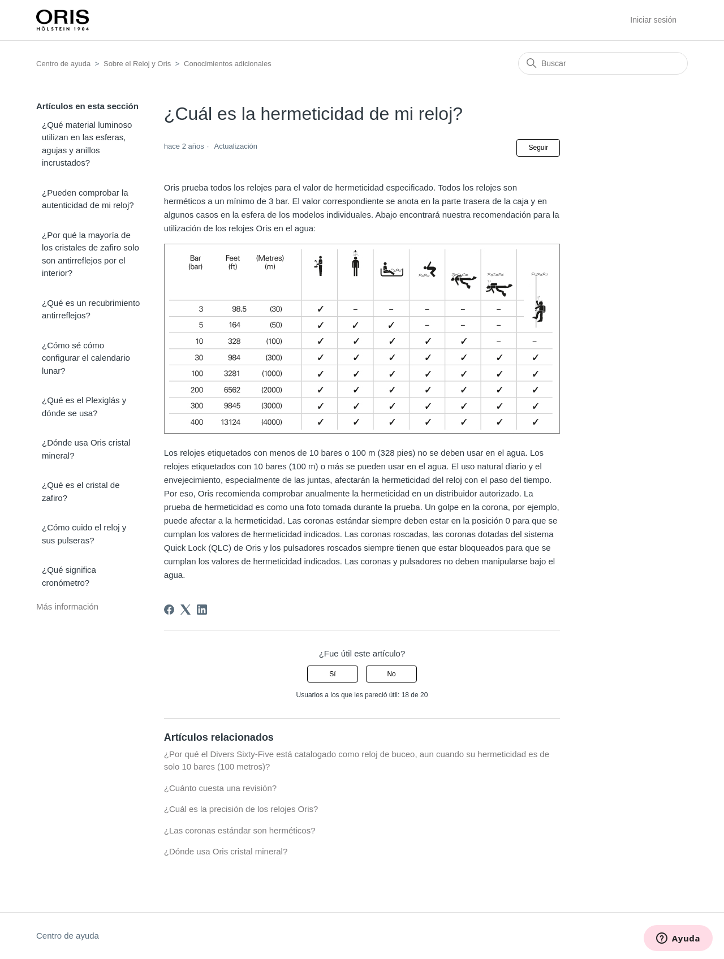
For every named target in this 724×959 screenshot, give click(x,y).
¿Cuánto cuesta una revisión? (220, 788)
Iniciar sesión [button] (653, 19)
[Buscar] (603, 63)
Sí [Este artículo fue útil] (332, 674)
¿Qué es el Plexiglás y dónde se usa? (84, 406)
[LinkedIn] (202, 609)
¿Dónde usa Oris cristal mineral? (86, 449)
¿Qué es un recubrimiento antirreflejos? (91, 309)
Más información (67, 606)
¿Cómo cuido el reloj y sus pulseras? (84, 533)
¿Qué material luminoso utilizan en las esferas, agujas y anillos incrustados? (87, 144)
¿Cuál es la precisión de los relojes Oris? (241, 809)
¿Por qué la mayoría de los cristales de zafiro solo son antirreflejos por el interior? (90, 254)
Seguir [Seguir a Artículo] (538, 148)
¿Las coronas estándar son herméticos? (240, 830)
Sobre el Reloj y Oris (137, 63)
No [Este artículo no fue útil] (391, 674)
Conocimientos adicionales (228, 63)
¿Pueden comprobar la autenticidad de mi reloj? (88, 199)
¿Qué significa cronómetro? (69, 576)
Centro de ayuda (63, 63)
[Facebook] (169, 609)
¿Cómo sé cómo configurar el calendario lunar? (86, 357)
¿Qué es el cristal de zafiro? (81, 491)
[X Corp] (185, 609)
